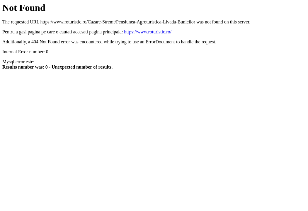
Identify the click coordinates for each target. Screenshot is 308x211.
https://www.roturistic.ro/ (147, 31)
